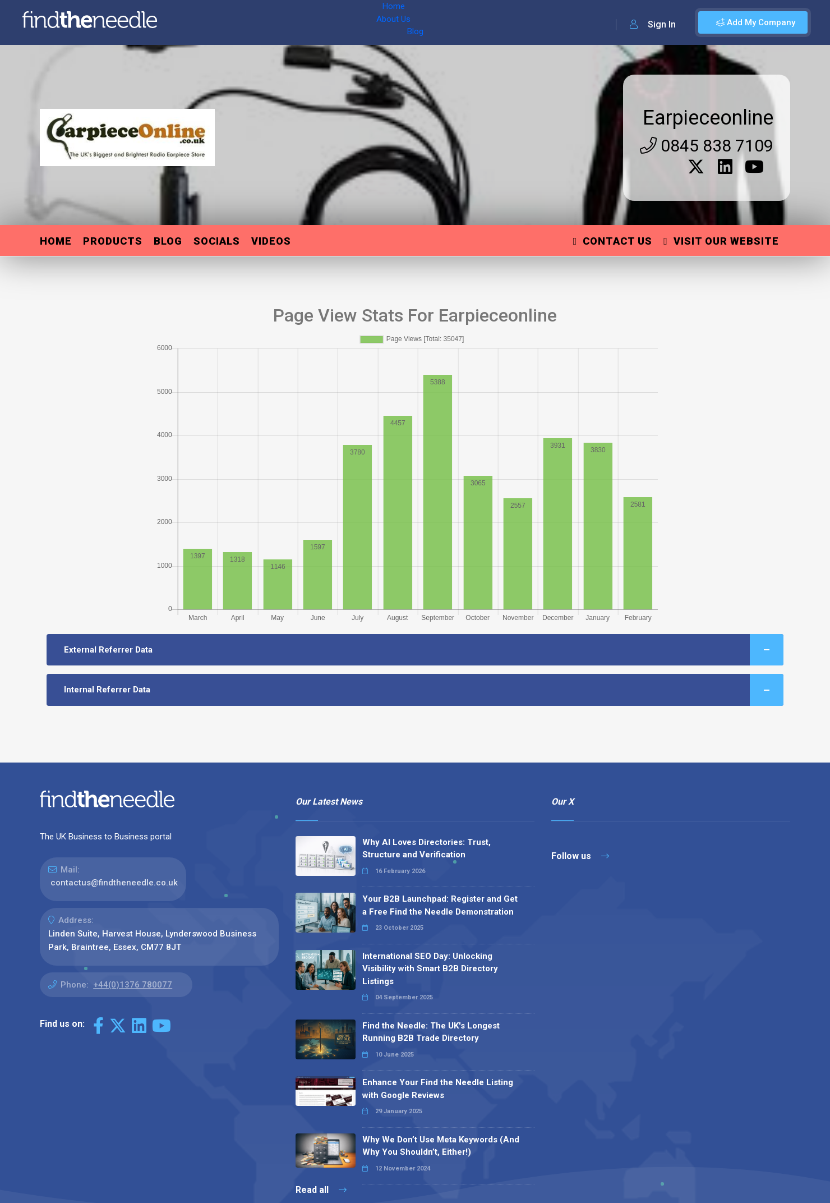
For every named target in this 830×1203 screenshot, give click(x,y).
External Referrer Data (423, 650)
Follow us (580, 856)
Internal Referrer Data (423, 690)
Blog (280, 22)
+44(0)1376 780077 (132, 985)
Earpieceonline (708, 118)
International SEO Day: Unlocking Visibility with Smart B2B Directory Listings (430, 968)
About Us (240, 22)
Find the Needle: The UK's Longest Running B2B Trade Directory (431, 1032)
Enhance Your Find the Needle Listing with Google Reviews (437, 1088)
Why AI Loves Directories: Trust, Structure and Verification (426, 848)
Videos (271, 241)
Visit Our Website (721, 241)
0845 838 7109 (706, 145)
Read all (321, 1189)
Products (112, 241)
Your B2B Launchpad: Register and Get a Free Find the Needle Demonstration (440, 905)
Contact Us (613, 241)
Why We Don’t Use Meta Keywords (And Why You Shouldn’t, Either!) (440, 1146)
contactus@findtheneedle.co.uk (114, 883)
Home (198, 22)
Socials (216, 241)
